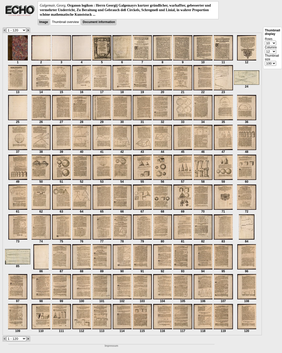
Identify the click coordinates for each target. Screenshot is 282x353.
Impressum (111, 345)
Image (43, 22)
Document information (99, 22)
